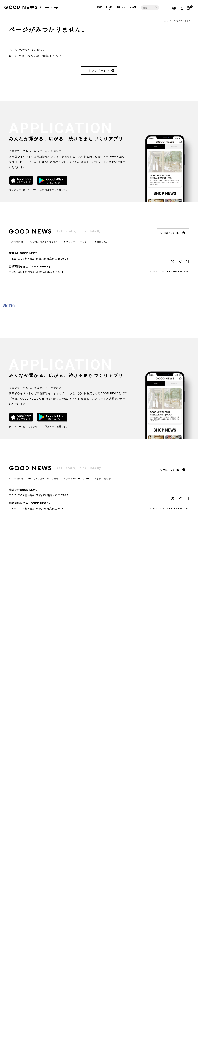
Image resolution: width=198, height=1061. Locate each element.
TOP (99, 7)
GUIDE (121, 7)
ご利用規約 (17, 242)
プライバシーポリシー (77, 242)
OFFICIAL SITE (172, 232)
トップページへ (99, 70)
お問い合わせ (104, 242)
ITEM (109, 7)
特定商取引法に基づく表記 (44, 242)
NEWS (133, 7)
